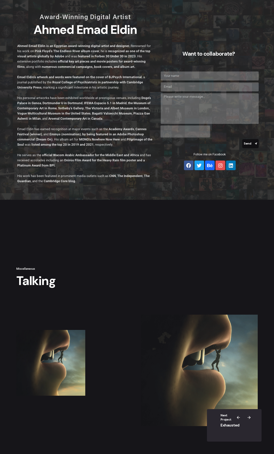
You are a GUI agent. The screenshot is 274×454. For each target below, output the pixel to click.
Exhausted (230, 425)
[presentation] (185, 131)
